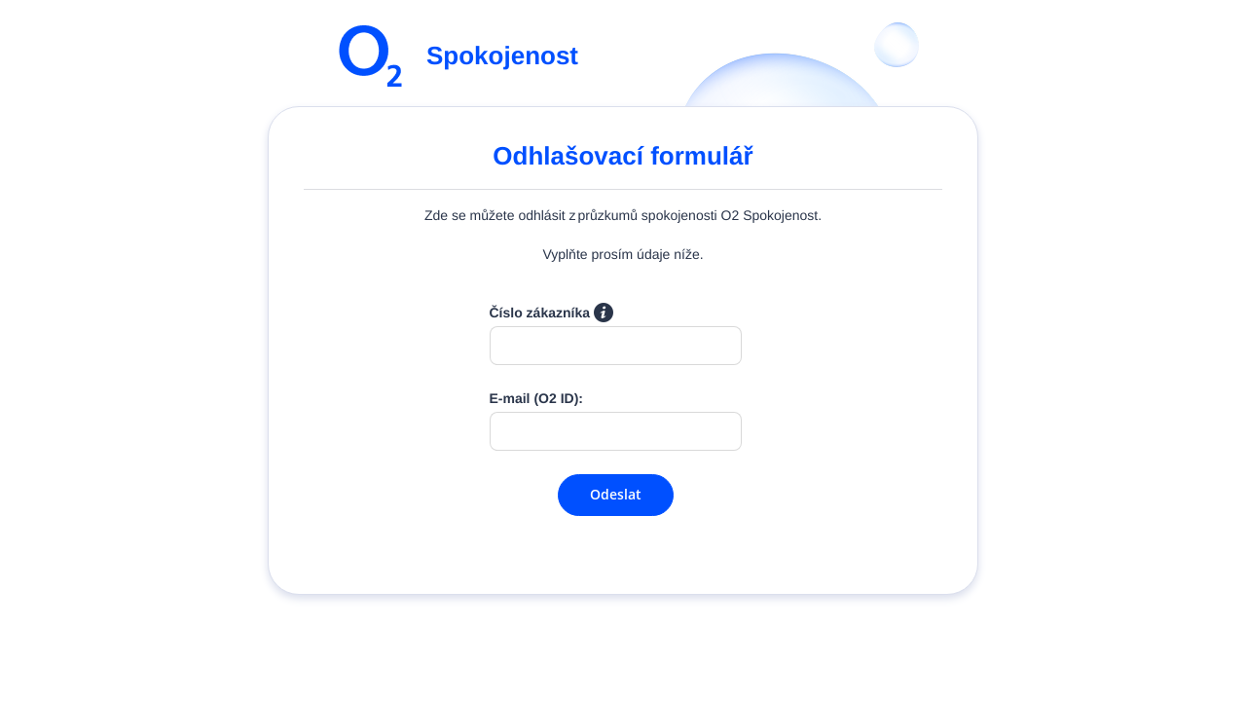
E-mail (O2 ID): (536, 398)
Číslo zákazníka (551, 312)
